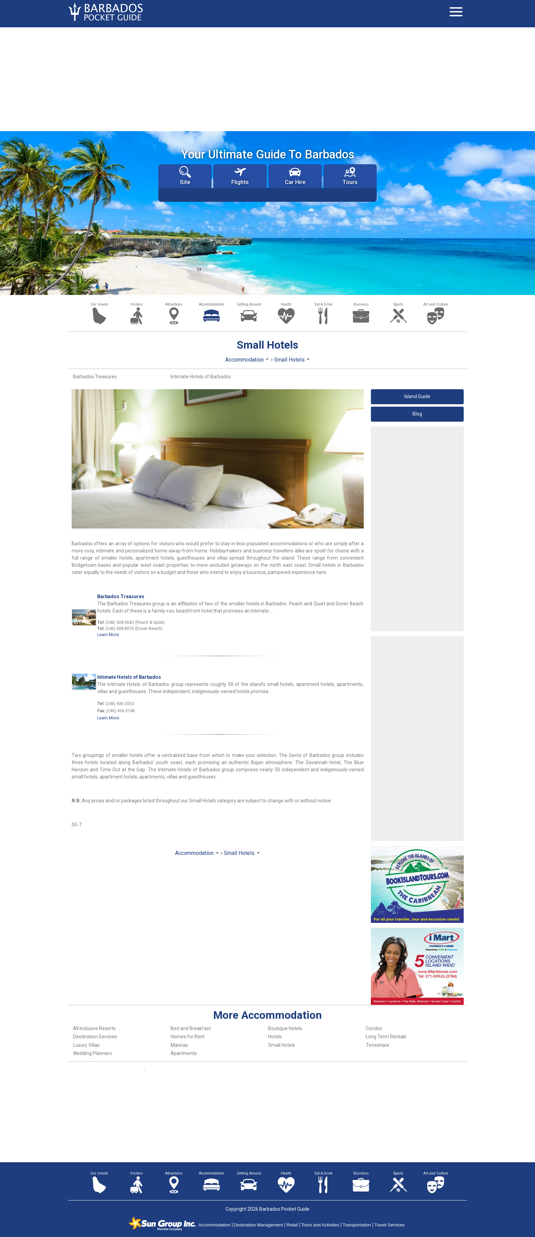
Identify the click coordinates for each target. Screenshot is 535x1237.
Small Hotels (281, 1045)
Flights (240, 175)
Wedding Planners (92, 1053)
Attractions (174, 304)
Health (286, 304)
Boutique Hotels (285, 1028)
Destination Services (95, 1036)
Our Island (99, 304)
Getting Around (249, 304)
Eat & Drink (324, 304)
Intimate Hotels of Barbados (201, 376)
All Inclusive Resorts (94, 1028)
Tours (350, 175)
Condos (374, 1028)
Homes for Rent (188, 1036)
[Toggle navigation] (456, 12)
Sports (398, 304)
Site (185, 175)
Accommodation (211, 304)
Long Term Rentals (386, 1036)
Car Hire (295, 175)
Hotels (275, 1036)
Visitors (136, 304)
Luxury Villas (86, 1045)
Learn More (108, 634)
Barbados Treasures (95, 376)
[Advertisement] (267, 78)
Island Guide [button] (417, 396)
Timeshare (377, 1045)
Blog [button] (417, 414)
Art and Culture (435, 304)
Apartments (184, 1053)
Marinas (179, 1045)
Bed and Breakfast (191, 1028)
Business (361, 304)
